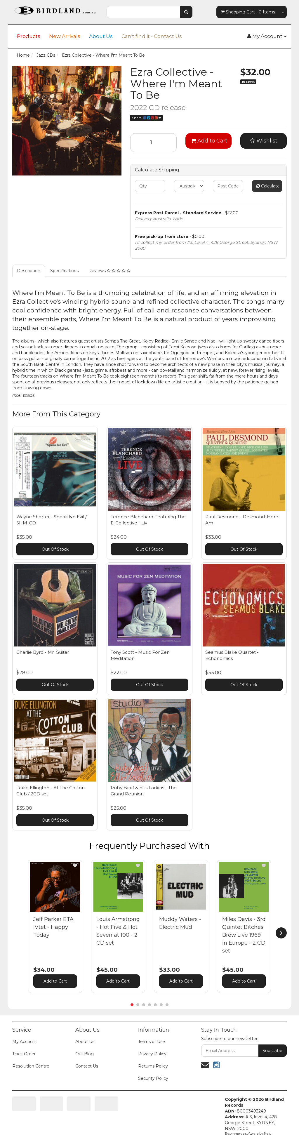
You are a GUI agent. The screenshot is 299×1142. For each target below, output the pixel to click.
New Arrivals (64, 36)
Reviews (109, 270)
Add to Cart (209, 141)
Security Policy (153, 1078)
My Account (24, 1041)
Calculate (268, 186)
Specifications (64, 270)
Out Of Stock (55, 549)
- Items (248, 12)
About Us (101, 36)
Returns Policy (153, 1066)
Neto (267, 1133)
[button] (75, 865)
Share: (146, 118)
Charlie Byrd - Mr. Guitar (42, 652)
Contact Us (86, 1066)
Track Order (24, 1053)
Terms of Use (151, 1041)
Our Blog (84, 1053)
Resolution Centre (30, 1066)
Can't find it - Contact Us (151, 36)
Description (28, 270)
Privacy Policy (152, 1053)
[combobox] (143, 12)
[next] (281, 932)
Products (28, 36)
